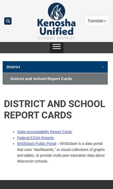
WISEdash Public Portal (36, 143)
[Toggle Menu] (56, 47)
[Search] (8, 21)
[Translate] (96, 21)
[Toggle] (103, 67)
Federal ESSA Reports (35, 138)
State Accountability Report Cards (44, 132)
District (13, 67)
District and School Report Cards (41, 78)
